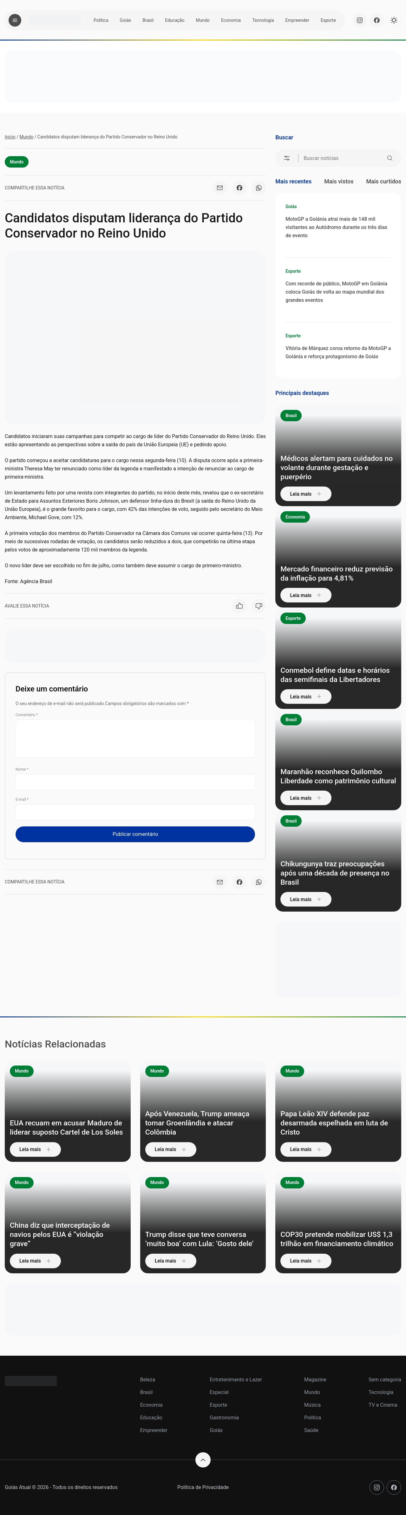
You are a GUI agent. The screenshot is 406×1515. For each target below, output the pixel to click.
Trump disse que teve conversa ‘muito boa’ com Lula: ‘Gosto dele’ (202, 1239)
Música (312, 1405)
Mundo (203, 20)
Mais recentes (293, 181)
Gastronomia (224, 1418)
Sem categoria (385, 1380)
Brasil (148, 20)
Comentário (27, 715)
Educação (174, 20)
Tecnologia (263, 20)
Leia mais (307, 494)
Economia (231, 20)
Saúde (311, 1430)
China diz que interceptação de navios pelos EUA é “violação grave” (62, 1234)
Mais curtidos (383, 181)
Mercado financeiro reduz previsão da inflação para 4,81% (334, 573)
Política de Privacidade (203, 1487)
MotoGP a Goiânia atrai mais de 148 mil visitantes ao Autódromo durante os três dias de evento (336, 227)
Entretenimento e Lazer (236, 1380)
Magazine (315, 1380)
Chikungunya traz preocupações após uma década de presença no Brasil (337, 873)
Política (101, 20)
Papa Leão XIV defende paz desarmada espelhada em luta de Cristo (336, 1123)
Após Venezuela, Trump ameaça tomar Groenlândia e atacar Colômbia (199, 1123)
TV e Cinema (383, 1405)
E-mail (22, 800)
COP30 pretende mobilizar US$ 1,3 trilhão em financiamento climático (333, 1234)
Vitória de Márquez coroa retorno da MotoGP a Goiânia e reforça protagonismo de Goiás (338, 352)
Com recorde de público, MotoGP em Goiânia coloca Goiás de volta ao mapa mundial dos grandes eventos (336, 292)
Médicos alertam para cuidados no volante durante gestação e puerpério (334, 467)
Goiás (125, 20)
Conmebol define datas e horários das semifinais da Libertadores (337, 674)
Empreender (297, 20)
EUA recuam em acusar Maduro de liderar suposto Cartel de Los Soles (64, 1123)
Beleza (147, 1380)
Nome (22, 770)
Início (10, 136)
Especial (219, 1392)
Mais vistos (338, 181)
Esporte (328, 20)
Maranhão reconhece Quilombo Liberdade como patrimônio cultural (333, 771)
